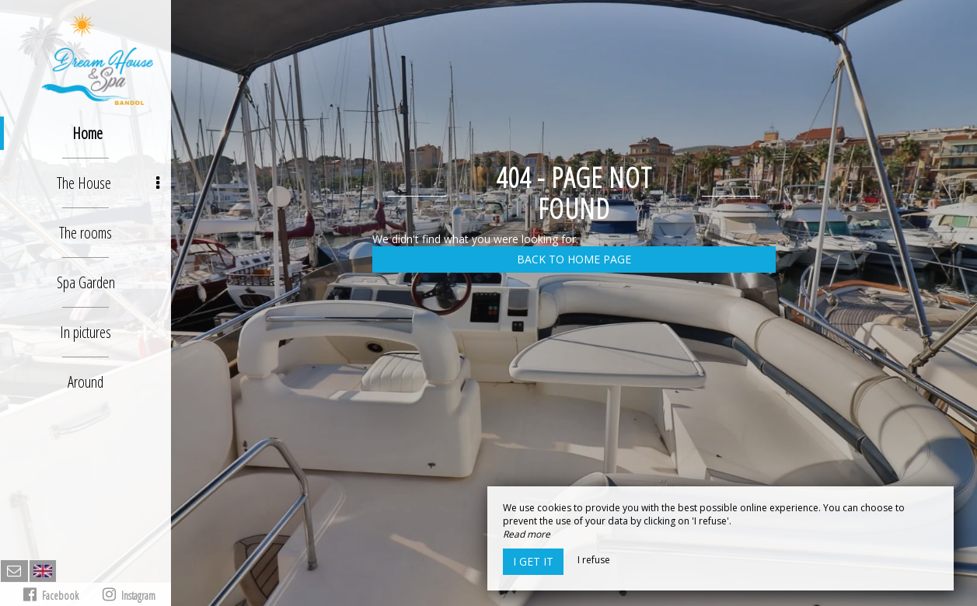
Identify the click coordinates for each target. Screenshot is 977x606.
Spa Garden (86, 282)
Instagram (129, 595)
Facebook (51, 595)
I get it (533, 561)
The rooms (85, 232)
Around (85, 381)
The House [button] (108, 182)
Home (87, 133)
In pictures (85, 332)
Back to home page (574, 259)
